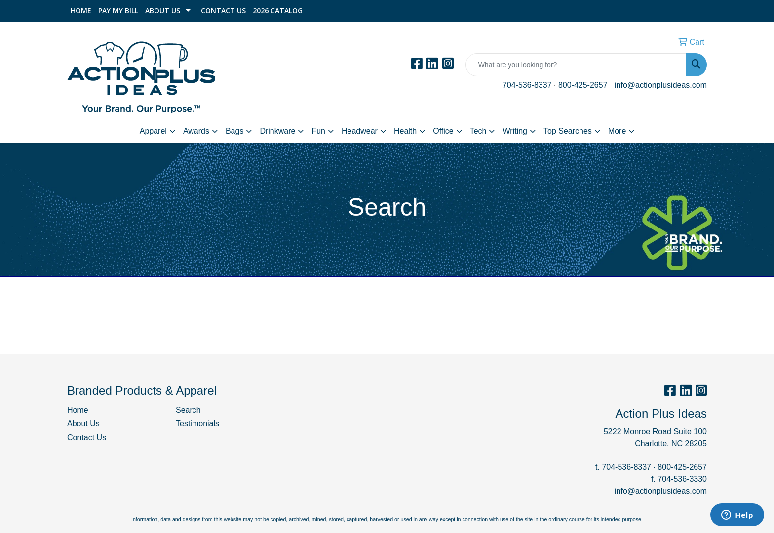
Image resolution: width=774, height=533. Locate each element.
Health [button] (405, 131)
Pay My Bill (118, 10)
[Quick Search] (575, 64)
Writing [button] (515, 131)
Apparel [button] (153, 131)
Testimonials (197, 423)
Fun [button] (318, 131)
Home (81, 10)
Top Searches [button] (567, 131)
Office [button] (443, 131)
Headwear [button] (360, 131)
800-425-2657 (583, 85)
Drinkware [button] (277, 131)
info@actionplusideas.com (661, 85)
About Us (162, 10)
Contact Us (223, 10)
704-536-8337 (527, 85)
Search (188, 410)
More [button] (617, 131)
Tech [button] (478, 131)
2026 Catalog (278, 10)
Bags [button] (234, 131)
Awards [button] (196, 131)
